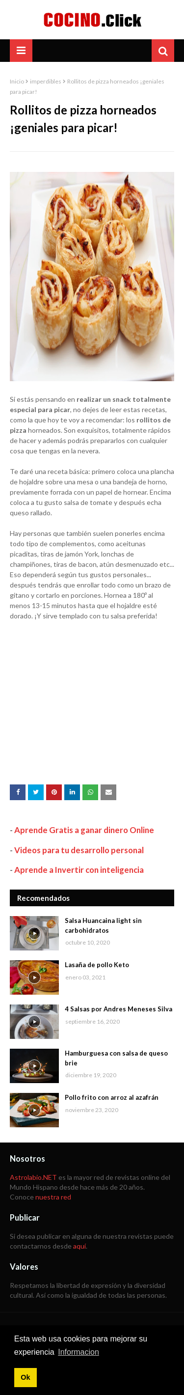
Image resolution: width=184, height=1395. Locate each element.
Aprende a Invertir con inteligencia (79, 870)
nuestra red (53, 1197)
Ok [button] (25, 1377)
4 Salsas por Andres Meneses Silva (118, 1009)
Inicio (17, 81)
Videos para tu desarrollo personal (79, 850)
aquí (79, 1246)
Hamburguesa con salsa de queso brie (116, 1058)
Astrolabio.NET (33, 1177)
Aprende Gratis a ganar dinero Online (84, 830)
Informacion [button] (78, 1352)
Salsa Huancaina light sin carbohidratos (103, 925)
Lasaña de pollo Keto (97, 965)
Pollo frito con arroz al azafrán (111, 1097)
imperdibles (45, 81)
